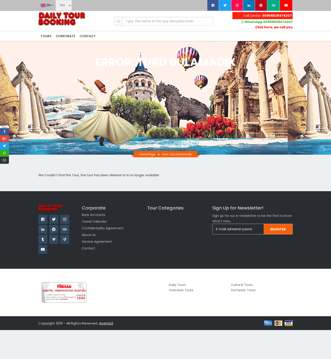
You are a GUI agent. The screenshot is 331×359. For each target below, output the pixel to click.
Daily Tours (177, 285)
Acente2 (106, 323)
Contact (88, 248)
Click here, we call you (274, 27)
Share (4, 127)
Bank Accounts (93, 215)
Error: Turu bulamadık (177, 154)
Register (278, 229)
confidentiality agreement (103, 228)
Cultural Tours (242, 285)
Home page (147, 154)
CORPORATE (65, 36)
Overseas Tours (181, 290)
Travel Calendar (94, 221)
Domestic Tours (243, 290)
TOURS (46, 36)
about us (89, 235)
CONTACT (88, 36)
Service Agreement (97, 241)
